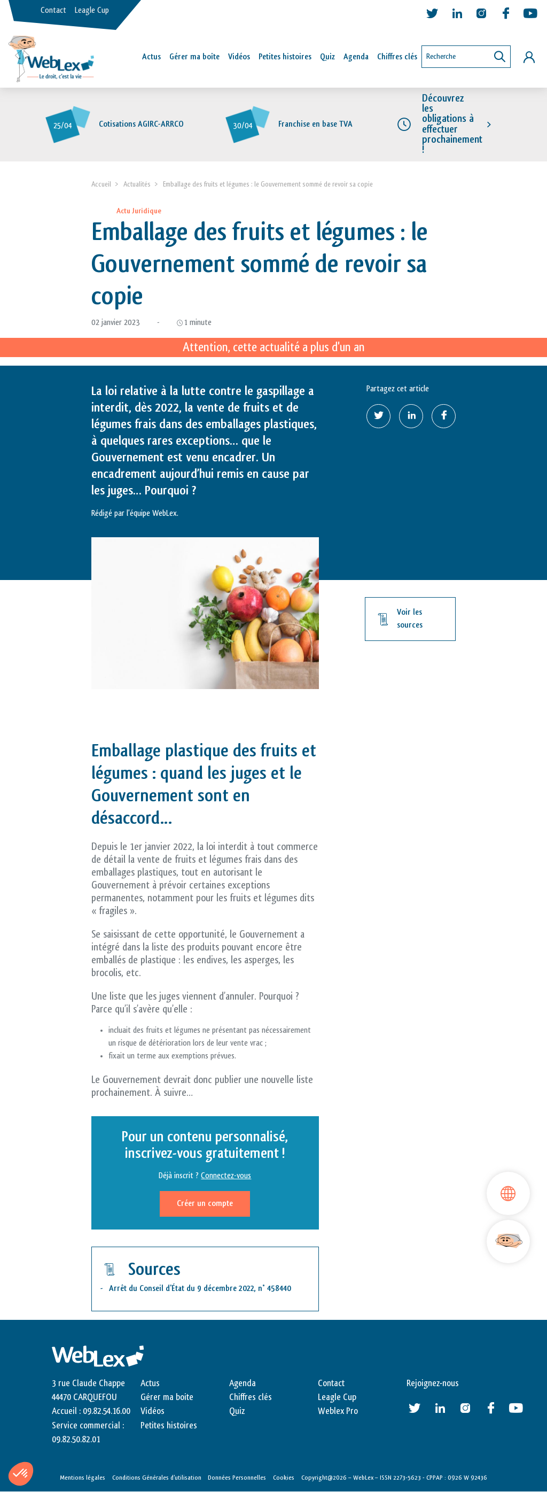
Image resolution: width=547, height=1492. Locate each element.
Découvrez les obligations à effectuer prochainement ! (452, 124)
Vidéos (239, 57)
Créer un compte (205, 1204)
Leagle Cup (92, 10)
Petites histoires (285, 57)
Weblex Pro (338, 1411)
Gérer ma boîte (194, 57)
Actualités (137, 184)
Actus (151, 57)
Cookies (283, 1477)
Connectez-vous (226, 1176)
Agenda (356, 57)
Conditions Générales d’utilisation (156, 1477)
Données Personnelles (237, 1477)
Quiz (327, 57)
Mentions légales (82, 1477)
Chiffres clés (397, 57)
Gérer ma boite (166, 1397)
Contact (53, 10)
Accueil (101, 184)
